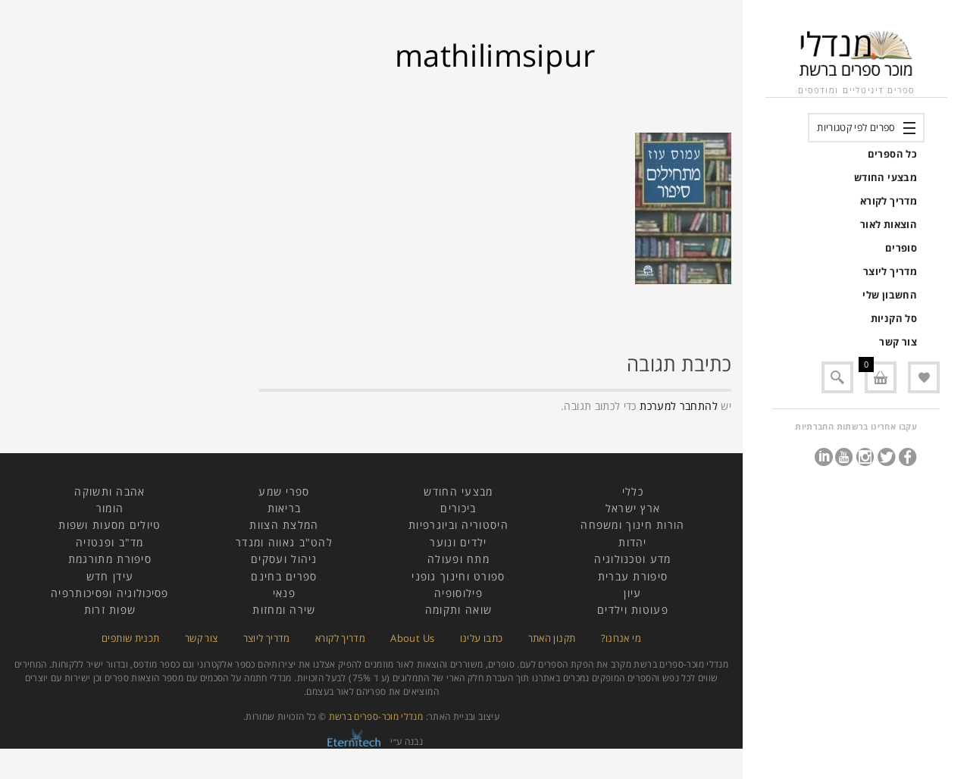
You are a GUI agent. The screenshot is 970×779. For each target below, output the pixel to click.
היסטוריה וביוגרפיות (458, 525)
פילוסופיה (458, 593)
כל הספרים (892, 154)
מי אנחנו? (621, 638)
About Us (412, 638)
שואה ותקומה (458, 609)
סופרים (901, 248)
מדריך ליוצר (890, 271)
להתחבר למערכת (679, 406)
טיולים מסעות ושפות (109, 525)
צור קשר (898, 342)
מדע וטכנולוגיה (632, 559)
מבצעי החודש (885, 177)
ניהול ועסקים (284, 559)
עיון (632, 593)
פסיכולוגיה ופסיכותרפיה (110, 593)
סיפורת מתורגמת (110, 559)
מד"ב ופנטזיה (110, 542)
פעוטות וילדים (632, 609)
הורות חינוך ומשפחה (632, 525)
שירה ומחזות (283, 609)
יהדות (632, 542)
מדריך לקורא (888, 201)
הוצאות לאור (888, 224)
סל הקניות (894, 318)
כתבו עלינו (481, 638)
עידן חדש (109, 576)
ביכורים (458, 508)
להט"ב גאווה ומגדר (284, 542)
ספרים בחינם (284, 576)
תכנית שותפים (130, 638)
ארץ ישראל (633, 508)
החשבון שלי (889, 295)
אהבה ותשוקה (109, 491)
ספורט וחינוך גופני (458, 576)
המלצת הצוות (283, 525)
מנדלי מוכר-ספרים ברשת (376, 716)
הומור (110, 508)
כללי (632, 491)
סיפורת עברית (633, 576)
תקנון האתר (552, 638)
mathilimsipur (495, 55)
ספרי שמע (283, 491)
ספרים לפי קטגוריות (856, 127)
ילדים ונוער (458, 542)
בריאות (285, 508)
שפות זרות (110, 609)
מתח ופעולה (458, 559)
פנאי (284, 593)
